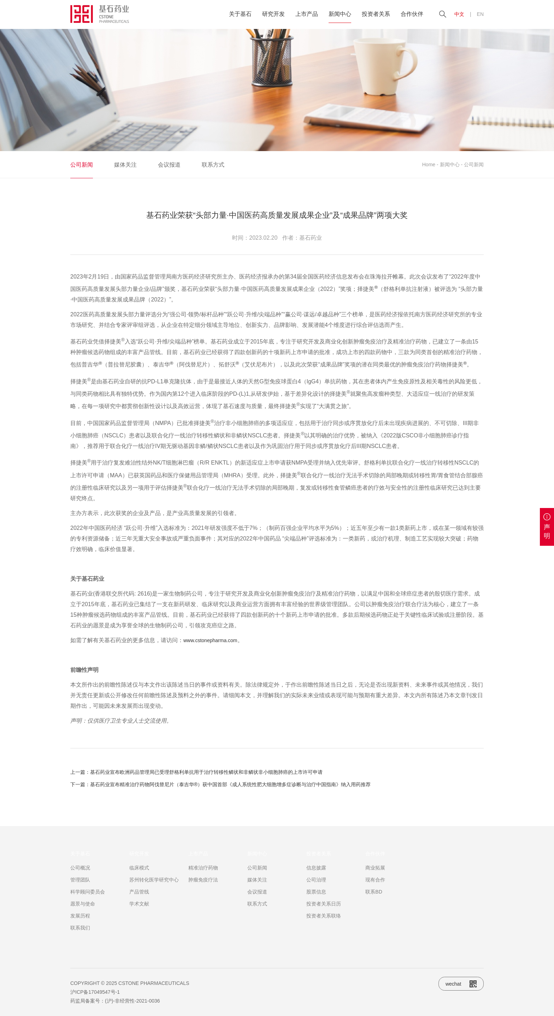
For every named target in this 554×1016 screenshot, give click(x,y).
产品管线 (139, 908)
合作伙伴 (412, 14)
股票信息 (316, 908)
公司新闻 (81, 165)
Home (428, 164)
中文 (459, 14)
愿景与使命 (82, 920)
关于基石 (240, 14)
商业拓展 (375, 884)
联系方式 (213, 165)
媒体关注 (125, 165)
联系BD (373, 908)
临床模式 (139, 884)
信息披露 (316, 884)
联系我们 (80, 944)
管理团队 (80, 896)
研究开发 (273, 14)
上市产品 (306, 14)
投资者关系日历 (323, 920)
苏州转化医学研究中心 (154, 896)
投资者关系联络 (323, 932)
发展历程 (80, 932)
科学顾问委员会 (87, 908)
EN (480, 14)
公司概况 (80, 884)
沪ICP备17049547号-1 (95, 992)
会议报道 (169, 165)
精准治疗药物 (203, 884)
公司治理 (316, 896)
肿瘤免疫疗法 (203, 896)
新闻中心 (340, 14)
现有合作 (375, 896)
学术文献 (139, 920)
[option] (277, 90)
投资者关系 (376, 14)
